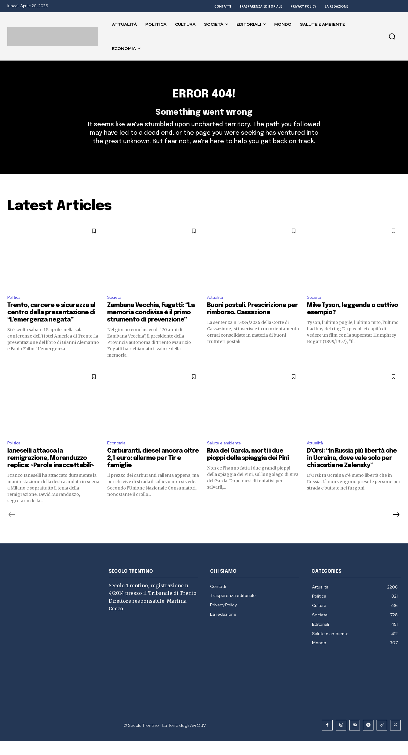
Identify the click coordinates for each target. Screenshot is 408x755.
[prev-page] (12, 528)
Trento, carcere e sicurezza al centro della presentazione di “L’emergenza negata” (51, 325)
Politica (15, 309)
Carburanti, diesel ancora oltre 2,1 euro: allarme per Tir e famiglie (153, 472)
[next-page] (396, 528)
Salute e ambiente (227, 456)
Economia (118, 456)
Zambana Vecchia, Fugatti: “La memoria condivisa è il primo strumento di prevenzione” (151, 325)
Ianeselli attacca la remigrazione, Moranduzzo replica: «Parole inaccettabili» (50, 472)
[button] (392, 36)
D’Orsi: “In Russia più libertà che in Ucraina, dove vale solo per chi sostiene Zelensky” (352, 472)
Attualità (217, 309)
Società (116, 309)
